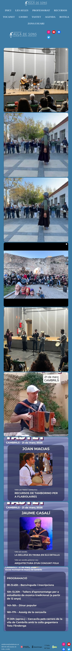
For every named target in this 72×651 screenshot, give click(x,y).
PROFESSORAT (41, 10)
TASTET (36, 17)
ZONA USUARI (36, 23)
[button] (36, 80)
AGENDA (50, 17)
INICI (8, 10)
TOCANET (9, 17)
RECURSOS (60, 10)
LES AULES (21, 10)
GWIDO (23, 17)
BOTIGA (64, 17)
